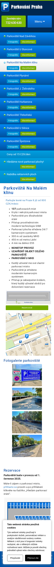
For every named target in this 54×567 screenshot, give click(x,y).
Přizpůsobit (15, 558)
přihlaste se (10, 487)
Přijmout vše (32, 558)
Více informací (28, 42)
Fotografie (13, 42)
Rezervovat (27, 308)
